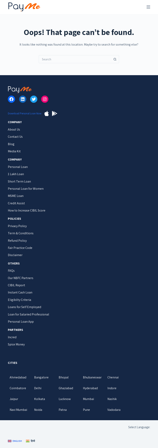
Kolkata (39, 399)
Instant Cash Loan (20, 292)
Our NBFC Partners (20, 278)
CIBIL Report (16, 285)
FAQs (11, 270)
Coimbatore (18, 388)
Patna (63, 410)
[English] (15, 441)
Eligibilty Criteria (19, 300)
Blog (11, 144)
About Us (14, 129)
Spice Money (16, 344)
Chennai (113, 377)
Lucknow (65, 399)
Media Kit (14, 151)
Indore (111, 388)
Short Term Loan (19, 181)
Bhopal (64, 377)
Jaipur (14, 399)
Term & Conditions (21, 233)
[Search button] (115, 59)
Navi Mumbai (18, 410)
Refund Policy (17, 240)
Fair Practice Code (20, 248)
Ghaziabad (66, 388)
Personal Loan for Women (26, 189)
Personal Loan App (21, 321)
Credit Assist (16, 203)
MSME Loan (15, 196)
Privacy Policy (17, 226)
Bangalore (41, 377)
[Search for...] (75, 59)
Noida (38, 410)
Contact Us (15, 137)
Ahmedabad (18, 377)
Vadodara (113, 410)
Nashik (112, 399)
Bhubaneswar (92, 377)
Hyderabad (90, 388)
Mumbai (88, 399)
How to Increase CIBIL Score (26, 210)
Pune (86, 410)
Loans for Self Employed (24, 307)
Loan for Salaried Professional (28, 314)
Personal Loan (18, 167)
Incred (12, 337)
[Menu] (148, 7)
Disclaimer (15, 255)
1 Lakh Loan (16, 174)
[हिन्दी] (30, 441)
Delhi (37, 388)
